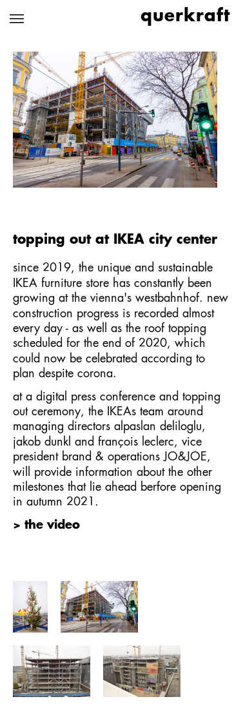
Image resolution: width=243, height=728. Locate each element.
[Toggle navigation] (17, 19)
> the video (46, 525)
